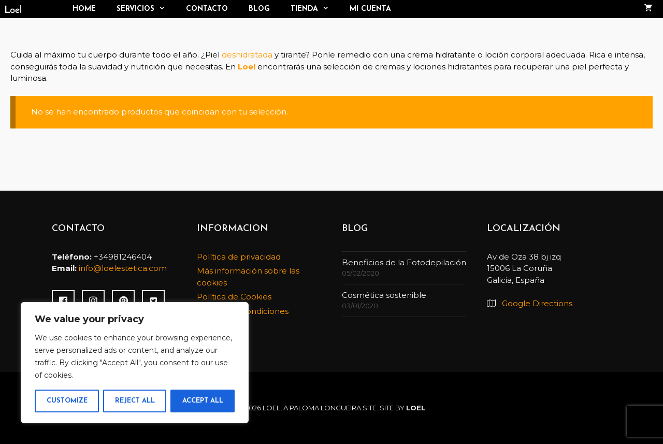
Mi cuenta (370, 9)
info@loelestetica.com (123, 268)
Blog (259, 9)
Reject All (135, 400)
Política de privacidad (239, 257)
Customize (67, 400)
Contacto (207, 9)
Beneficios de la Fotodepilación (404, 262)
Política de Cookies (234, 297)
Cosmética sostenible (384, 295)
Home (84, 9)
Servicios (146, 9)
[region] (135, 362)
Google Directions (537, 303)
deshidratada (247, 55)
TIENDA (315, 9)
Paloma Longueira (325, 408)
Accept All (202, 400)
